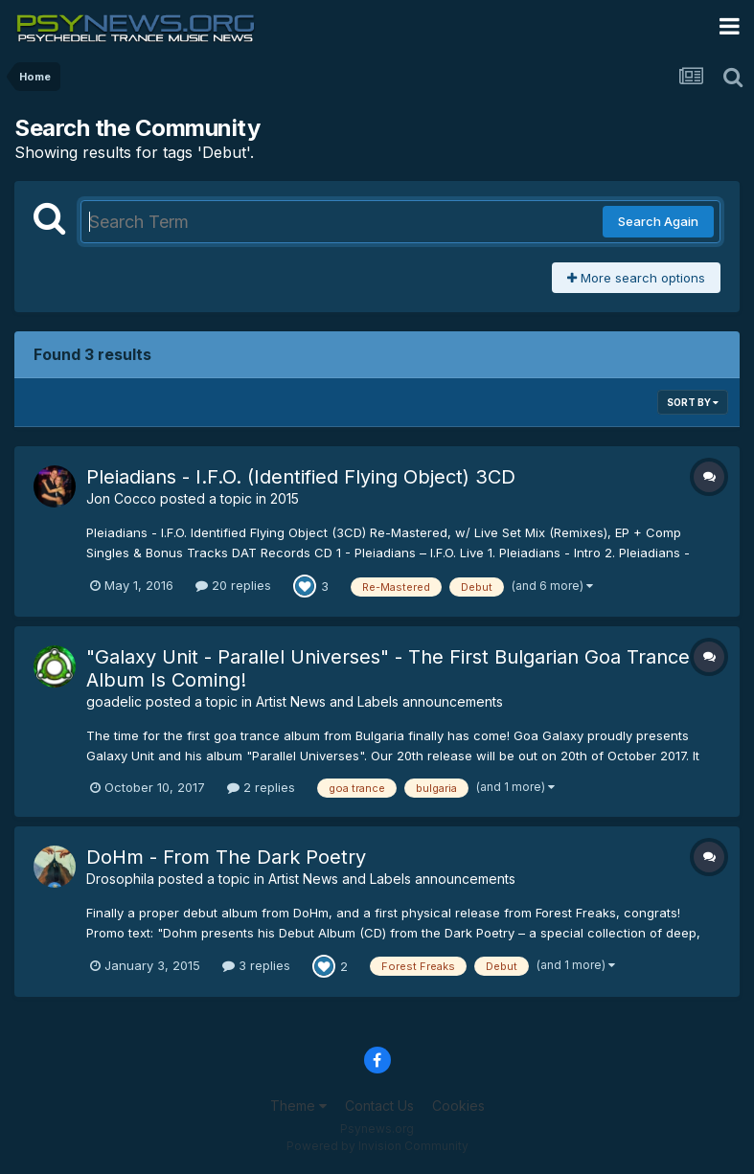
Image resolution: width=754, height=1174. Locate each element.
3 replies (256, 965)
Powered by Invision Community (377, 1146)
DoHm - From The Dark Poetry (226, 857)
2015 (284, 498)
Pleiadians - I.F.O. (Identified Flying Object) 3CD (300, 476)
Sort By (693, 402)
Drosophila (120, 878)
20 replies (233, 585)
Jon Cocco (121, 498)
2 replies (261, 787)
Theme (298, 1105)
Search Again (658, 221)
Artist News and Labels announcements (379, 701)
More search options (636, 277)
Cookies (458, 1105)
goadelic (114, 701)
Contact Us (379, 1105)
